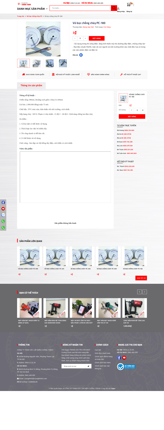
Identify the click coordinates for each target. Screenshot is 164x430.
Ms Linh (125, 162)
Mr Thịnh (125, 166)
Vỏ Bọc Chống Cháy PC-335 (54, 296)
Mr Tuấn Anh (127, 170)
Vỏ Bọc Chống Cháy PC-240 (81, 296)
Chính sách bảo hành (103, 401)
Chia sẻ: (75, 55)
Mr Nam (124, 158)
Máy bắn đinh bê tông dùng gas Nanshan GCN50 (55, 360)
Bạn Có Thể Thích (34, 319)
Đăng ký (144, 6)
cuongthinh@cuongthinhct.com (35, 417)
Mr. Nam (125, 186)
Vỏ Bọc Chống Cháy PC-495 (28, 296)
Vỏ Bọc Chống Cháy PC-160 (133, 296)
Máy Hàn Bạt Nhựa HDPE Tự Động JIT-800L (28, 360)
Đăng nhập (135, 6)
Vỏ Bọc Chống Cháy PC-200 (107, 296)
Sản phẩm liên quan (38, 256)
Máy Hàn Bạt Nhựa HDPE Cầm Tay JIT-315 (106, 360)
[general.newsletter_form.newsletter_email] (76, 405)
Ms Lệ (124, 154)
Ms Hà (124, 150)
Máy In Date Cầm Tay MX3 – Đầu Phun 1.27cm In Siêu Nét (82, 360)
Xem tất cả (141, 306)
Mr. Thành (126, 183)
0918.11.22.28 (74, 3)
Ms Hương (125, 146)
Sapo (113, 427)
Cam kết (98, 389)
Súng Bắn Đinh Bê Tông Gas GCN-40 (134, 360)
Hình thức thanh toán (102, 392)
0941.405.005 (100, 3)
